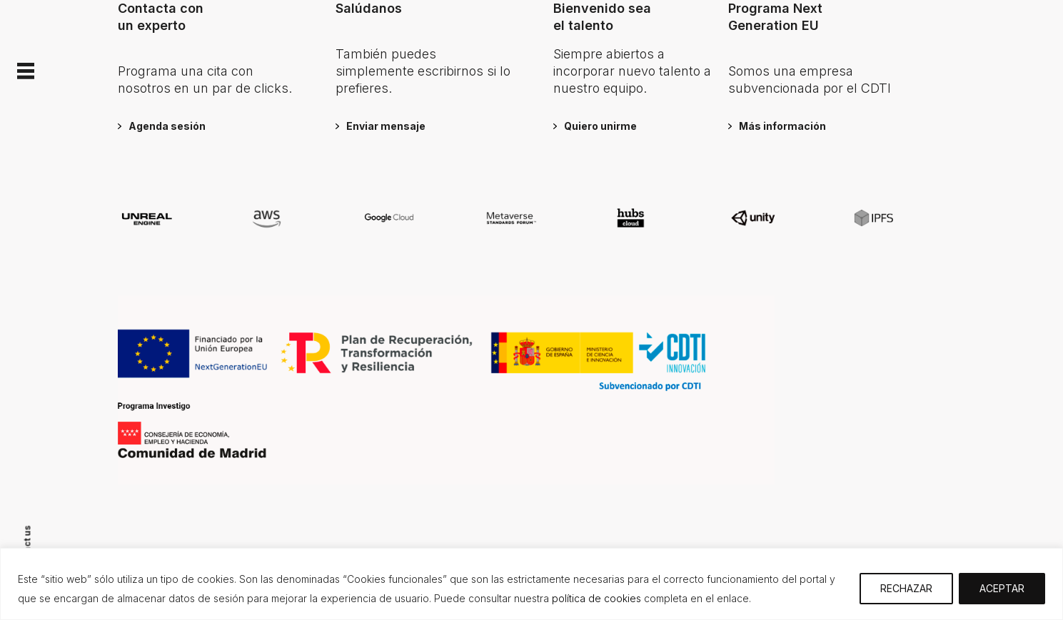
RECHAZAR (906, 588)
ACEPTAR (1001, 588)
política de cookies (596, 598)
